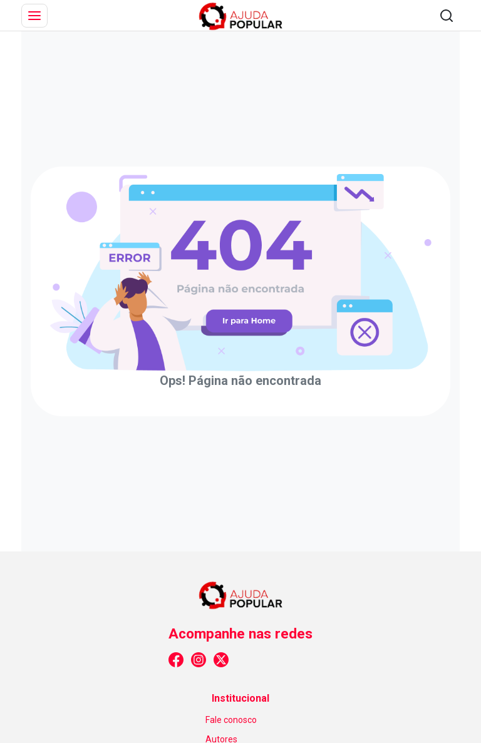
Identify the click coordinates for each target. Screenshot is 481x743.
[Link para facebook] (176, 659)
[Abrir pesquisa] (446, 16)
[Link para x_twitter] (221, 659)
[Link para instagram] (198, 659)
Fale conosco (231, 720)
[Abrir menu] (34, 16)
